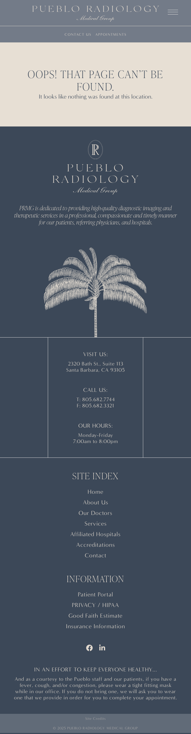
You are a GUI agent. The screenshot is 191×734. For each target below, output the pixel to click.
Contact (95, 555)
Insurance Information (95, 626)
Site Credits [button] (95, 718)
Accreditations (95, 544)
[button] (173, 15)
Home (95, 491)
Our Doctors (95, 513)
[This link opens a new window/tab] (89, 648)
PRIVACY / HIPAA (95, 605)
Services (96, 523)
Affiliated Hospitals (95, 534)
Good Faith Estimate (95, 615)
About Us (95, 502)
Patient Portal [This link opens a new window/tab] (95, 594)
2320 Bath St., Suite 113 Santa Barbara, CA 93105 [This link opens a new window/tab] (95, 367)
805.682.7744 (98, 399)
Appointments (111, 34)
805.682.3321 (98, 406)
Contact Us (78, 34)
